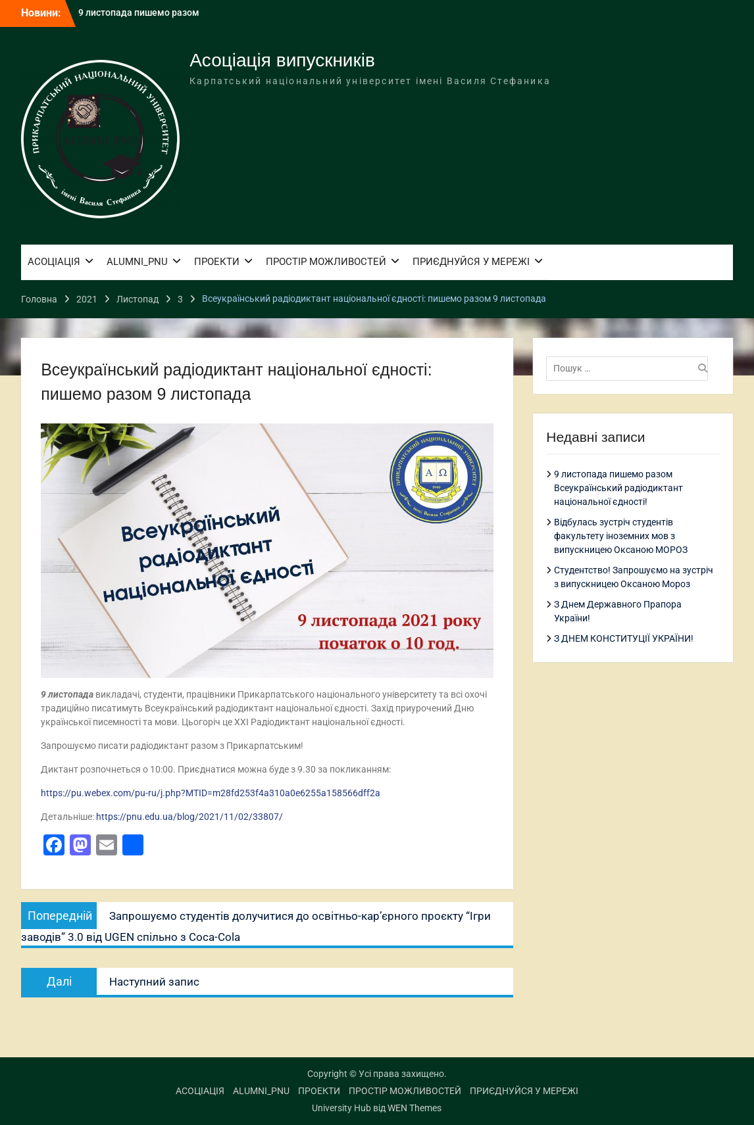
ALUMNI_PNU (137, 262)
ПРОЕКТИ (216, 262)
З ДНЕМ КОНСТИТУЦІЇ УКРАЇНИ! (623, 638)
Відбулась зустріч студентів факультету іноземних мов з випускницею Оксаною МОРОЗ (621, 536)
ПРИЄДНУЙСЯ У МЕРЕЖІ (471, 262)
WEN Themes (414, 1108)
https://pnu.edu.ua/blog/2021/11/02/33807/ (189, 816)
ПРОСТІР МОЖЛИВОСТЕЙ (326, 262)
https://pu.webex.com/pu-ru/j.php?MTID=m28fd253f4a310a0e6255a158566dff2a (210, 793)
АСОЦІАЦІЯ (54, 262)
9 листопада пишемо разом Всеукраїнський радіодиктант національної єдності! (618, 488)
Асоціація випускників (282, 60)
